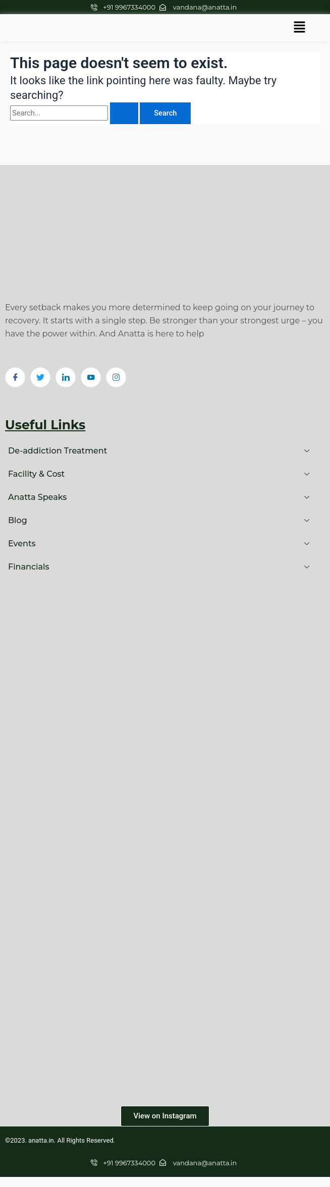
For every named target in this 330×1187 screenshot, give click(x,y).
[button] (300, 28)
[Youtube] (91, 377)
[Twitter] (40, 377)
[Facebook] (15, 377)
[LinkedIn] (66, 377)
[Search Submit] (124, 113)
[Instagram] (116, 377)
